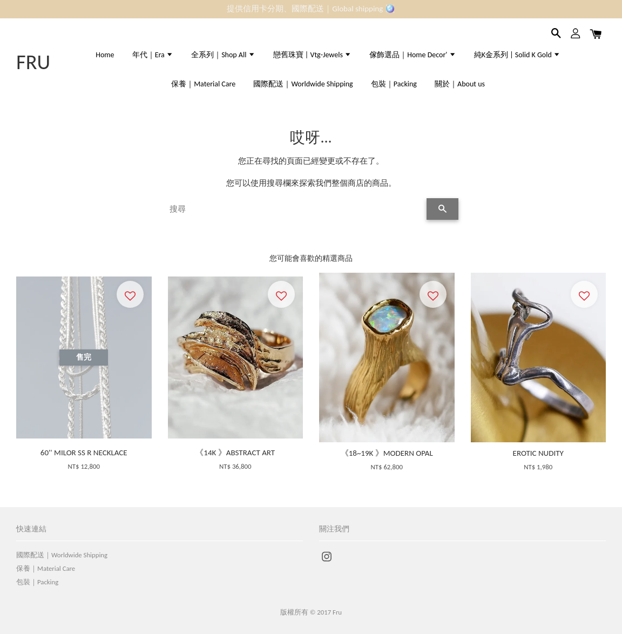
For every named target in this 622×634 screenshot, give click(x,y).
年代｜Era (152, 54)
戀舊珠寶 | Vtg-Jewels (312, 54)
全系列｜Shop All (223, 54)
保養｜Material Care (203, 84)
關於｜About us (460, 84)
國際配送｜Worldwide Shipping (303, 84)
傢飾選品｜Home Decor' (412, 54)
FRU (33, 62)
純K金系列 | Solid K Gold (517, 54)
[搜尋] (295, 209)
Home (105, 54)
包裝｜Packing (394, 84)
